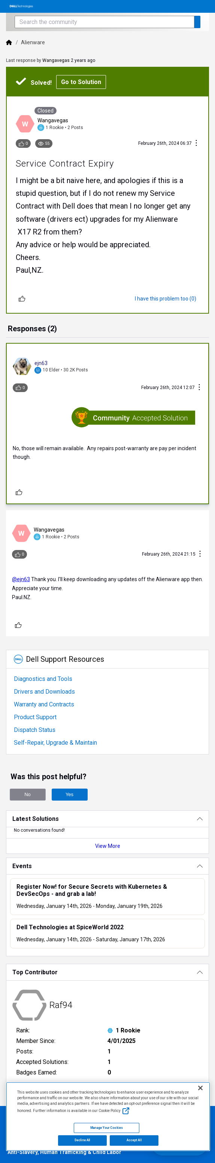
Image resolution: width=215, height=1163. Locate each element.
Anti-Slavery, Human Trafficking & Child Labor (64, 1152)
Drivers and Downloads (44, 691)
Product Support (35, 717)
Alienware (33, 42)
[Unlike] (22, 298)
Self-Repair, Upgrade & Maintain (55, 742)
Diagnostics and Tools (43, 678)
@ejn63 (21, 579)
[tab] (32, 329)
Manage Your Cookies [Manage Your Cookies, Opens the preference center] (106, 1128)
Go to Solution (81, 82)
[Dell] (9, 42)
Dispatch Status (34, 729)
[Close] (200, 1088)
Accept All (134, 1140)
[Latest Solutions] (107, 818)
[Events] (107, 866)
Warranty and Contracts (44, 704)
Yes (69, 794)
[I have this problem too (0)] (165, 298)
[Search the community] (104, 22)
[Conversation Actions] (196, 143)
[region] (108, 1116)
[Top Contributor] (107, 972)
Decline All (82, 1140)
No (27, 794)
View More (107, 846)
